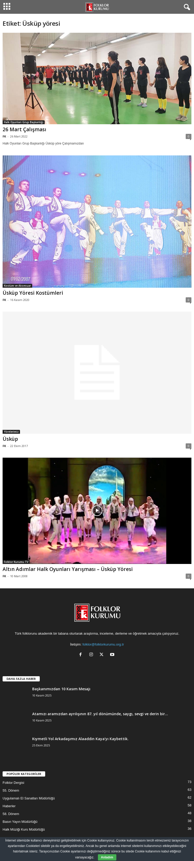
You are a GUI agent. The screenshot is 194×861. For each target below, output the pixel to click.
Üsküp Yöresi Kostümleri (33, 293)
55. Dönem (11, 790)
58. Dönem (11, 814)
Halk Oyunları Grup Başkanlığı (23, 122)
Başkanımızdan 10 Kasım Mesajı (61, 688)
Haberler (9, 806)
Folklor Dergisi (13, 783)
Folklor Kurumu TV (16, 562)
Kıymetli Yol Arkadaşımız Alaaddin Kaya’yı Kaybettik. (80, 738)
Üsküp (10, 439)
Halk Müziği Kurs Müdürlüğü (24, 829)
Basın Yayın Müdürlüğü (20, 822)
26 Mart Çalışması (24, 129)
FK (4, 136)
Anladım (107, 857)
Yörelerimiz (11, 431)
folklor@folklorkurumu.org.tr (103, 644)
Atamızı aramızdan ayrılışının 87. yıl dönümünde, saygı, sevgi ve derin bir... (100, 713)
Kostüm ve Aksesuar (17, 285)
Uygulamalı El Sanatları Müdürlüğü (29, 798)
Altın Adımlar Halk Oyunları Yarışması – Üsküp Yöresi (68, 569)
